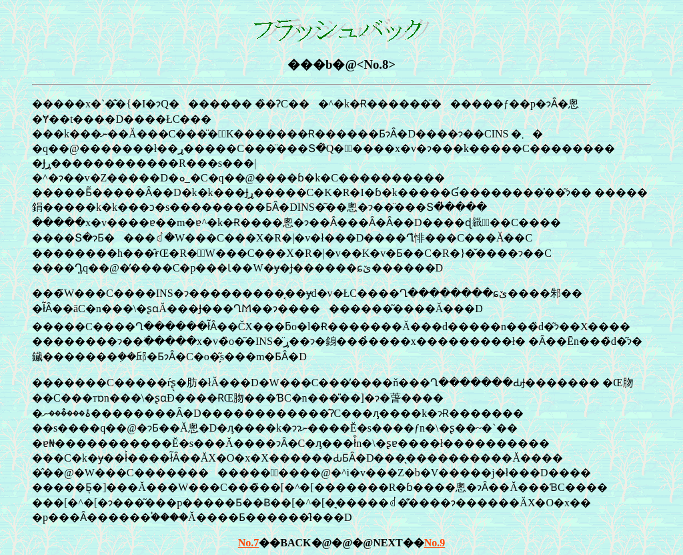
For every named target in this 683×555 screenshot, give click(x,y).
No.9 (435, 542)
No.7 (248, 542)
